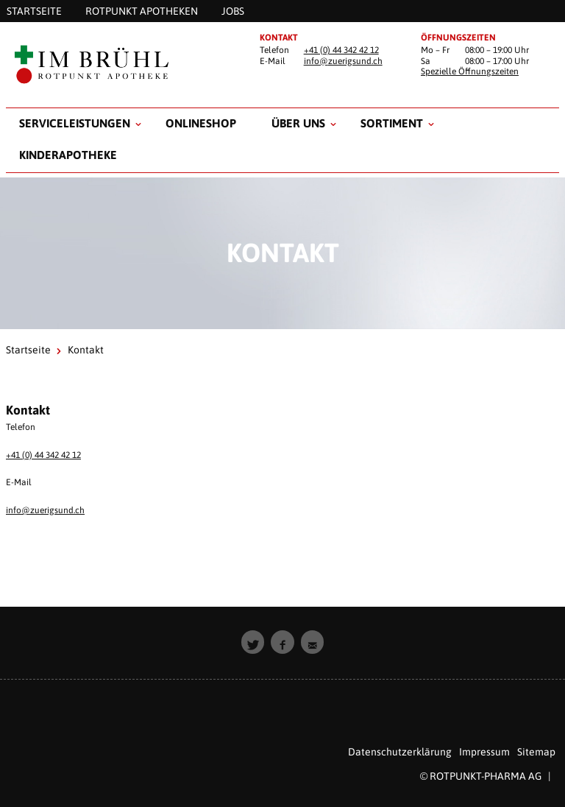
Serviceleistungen (74, 123)
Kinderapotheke (68, 154)
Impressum (484, 752)
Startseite (28, 350)
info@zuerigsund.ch (343, 61)
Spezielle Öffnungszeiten (470, 71)
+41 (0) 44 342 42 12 (341, 50)
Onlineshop (201, 123)
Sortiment (391, 123)
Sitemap (536, 752)
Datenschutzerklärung (400, 752)
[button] (253, 642)
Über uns (298, 123)
